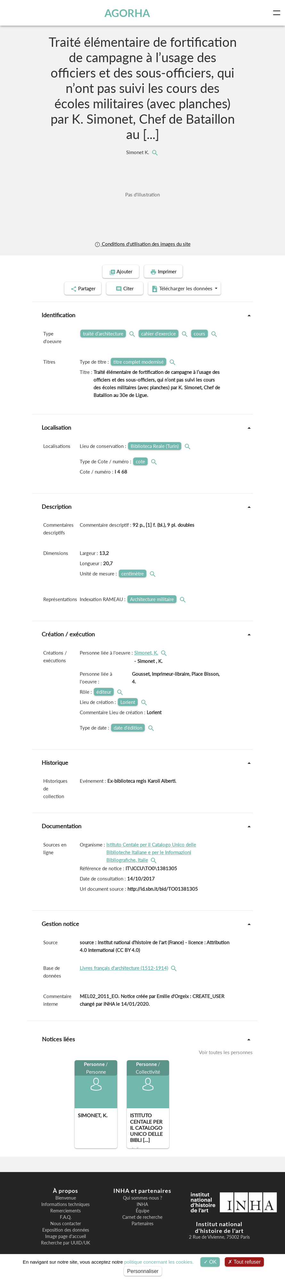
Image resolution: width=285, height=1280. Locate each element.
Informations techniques (65, 1204)
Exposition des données (65, 1229)
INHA (142, 1204)
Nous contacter (65, 1223)
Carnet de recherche (142, 1216)
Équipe (142, 1210)
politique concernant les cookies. (159, 1262)
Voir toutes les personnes (226, 1052)
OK (210, 1262)
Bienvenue (65, 1197)
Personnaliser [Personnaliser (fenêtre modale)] (143, 1271)
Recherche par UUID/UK (65, 1242)
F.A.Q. (65, 1216)
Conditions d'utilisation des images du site (142, 244)
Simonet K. (138, 152)
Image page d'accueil (65, 1236)
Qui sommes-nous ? (142, 1197)
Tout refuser (244, 1262)
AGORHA (136, 12)
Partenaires (142, 1223)
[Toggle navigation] (278, 13)
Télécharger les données (184, 288)
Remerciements (65, 1210)
